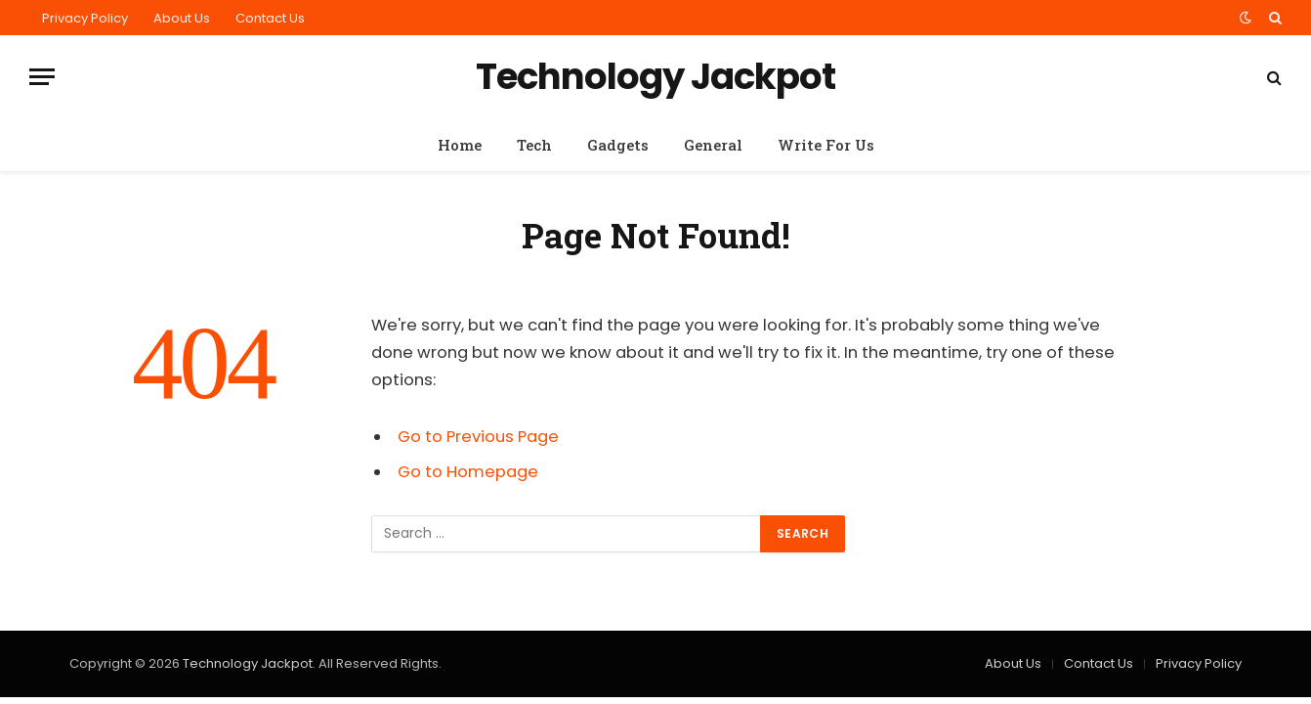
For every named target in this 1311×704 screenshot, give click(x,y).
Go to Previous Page (478, 436)
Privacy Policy (85, 18)
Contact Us (270, 18)
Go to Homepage (468, 472)
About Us (181, 18)
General (713, 144)
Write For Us (826, 144)
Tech (534, 144)
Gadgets (618, 144)
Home (460, 144)
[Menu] (42, 77)
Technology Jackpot (248, 663)
